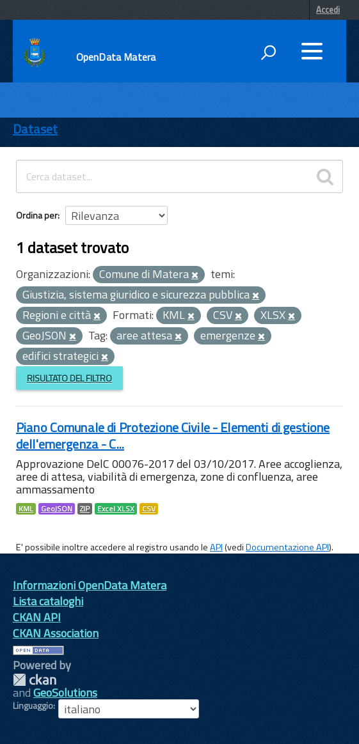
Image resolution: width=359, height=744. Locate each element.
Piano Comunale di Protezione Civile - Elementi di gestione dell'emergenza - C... (173, 435)
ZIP (85, 509)
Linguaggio (33, 705)
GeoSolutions (65, 692)
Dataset (35, 129)
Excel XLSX (115, 509)
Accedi (328, 9)
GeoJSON (56, 509)
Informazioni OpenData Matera (89, 585)
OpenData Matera (116, 57)
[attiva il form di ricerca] (268, 52)
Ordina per (37, 215)
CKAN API (37, 617)
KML (26, 509)
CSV (149, 509)
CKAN (34, 679)
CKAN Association (56, 633)
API (216, 547)
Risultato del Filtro (69, 378)
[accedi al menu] (311, 51)
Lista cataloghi (48, 601)
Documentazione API (287, 547)
